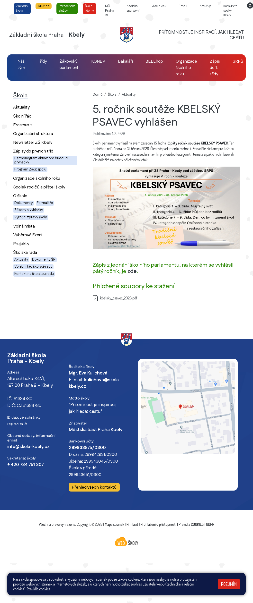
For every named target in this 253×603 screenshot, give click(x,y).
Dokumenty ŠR (43, 259)
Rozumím (229, 584)
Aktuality (30, 107)
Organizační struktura (33, 134)
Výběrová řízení (27, 235)
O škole (20, 196)
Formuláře (45, 203)
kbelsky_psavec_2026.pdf (115, 298)
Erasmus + (22, 125)
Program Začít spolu (30, 169)
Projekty (21, 244)
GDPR (210, 524)
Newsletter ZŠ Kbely (32, 142)
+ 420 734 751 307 (25, 465)
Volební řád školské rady (33, 266)
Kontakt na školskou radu (34, 274)
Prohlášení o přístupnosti (158, 524)
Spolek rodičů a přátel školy (39, 187)
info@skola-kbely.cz (28, 447)
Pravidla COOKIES (191, 524)
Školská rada (25, 252)
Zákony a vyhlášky (28, 210)
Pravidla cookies (38, 588)
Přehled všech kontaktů (94, 487)
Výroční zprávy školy (30, 217)
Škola (112, 94)
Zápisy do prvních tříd (33, 151)
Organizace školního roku (36, 178)
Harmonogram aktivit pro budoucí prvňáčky (41, 160)
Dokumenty (23, 203)
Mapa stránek (114, 524)
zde (132, 271)
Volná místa (24, 226)
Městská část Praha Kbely (95, 430)
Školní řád (22, 116)
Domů (97, 94)
